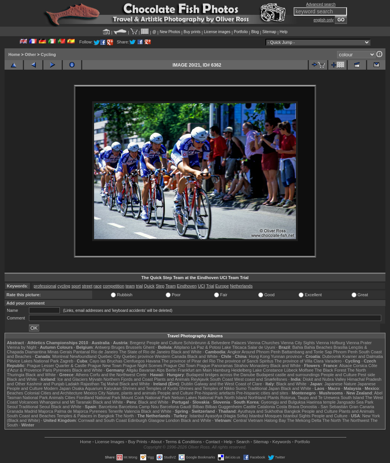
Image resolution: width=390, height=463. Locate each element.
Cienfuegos (134, 361)
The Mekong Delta (304, 420)
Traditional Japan (264, 388)
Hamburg (221, 370)
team (129, 286)
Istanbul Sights (296, 416)
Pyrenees (62, 370)
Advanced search (321, 4)
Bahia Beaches (318, 347)
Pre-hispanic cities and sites (262, 393)
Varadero (332, 361)
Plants (273, 397)
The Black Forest (330, 370)
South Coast (221, 379)
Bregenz (137, 342)
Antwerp (102, 347)
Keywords (281, 441)
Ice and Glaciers (73, 379)
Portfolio (241, 32)
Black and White (186, 352)
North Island (235, 397)
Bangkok (292, 411)
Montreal (60, 356)
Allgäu (132, 370)
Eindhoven (187, 286)
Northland (257, 397)
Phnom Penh (345, 352)
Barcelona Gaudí (176, 406)
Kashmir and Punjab (45, 384)
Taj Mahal (109, 384)
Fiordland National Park (98, 397)
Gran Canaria (361, 406)
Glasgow (156, 420)
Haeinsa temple (321, 402)
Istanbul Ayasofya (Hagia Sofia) (218, 416)
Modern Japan (57, 388)
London (173, 420)
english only (323, 20)
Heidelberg (241, 370)
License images (217, 32)
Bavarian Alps (152, 370)
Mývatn (95, 379)
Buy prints (192, 32)
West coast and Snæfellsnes (260, 379)
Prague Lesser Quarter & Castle (57, 365)
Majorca (45, 411)
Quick (149, 286)
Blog (255, 32)
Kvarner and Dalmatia (362, 356)
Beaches (15, 393)
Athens (81, 374)
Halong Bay (275, 420)
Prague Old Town (179, 365)
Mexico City (94, 393)
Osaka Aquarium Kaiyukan (96, 388)
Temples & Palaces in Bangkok (85, 416)
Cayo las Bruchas (106, 361)
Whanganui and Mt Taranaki (66, 402)
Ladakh (72, 384)
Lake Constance (268, 370)
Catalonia (266, 406)
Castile (249, 406)
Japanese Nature (340, 384)
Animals (56, 397)
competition (113, 286)
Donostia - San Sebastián (324, 406)
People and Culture (164, 342)
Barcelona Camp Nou (139, 406)
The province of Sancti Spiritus (245, 361)
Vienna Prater (359, 342)
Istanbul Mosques (265, 416)
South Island (352, 397)
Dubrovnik (331, 356)
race (98, 286)
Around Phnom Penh (260, 352)
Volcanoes (28, 402)
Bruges (118, 347)
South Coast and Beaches (31, 416)
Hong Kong (259, 356)
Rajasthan (89, 384)
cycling (64, 286)
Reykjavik (200, 379)
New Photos (170, 32)
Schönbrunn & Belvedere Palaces (215, 342)
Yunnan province (286, 356)
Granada (15, 411)
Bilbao (198, 406)
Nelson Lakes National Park (197, 397)
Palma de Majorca (71, 411)
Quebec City (109, 356)
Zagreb (66, 361)
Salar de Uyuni (261, 347)
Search (242, 441)
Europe (222, 286)
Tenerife (115, 411)
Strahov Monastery (251, 365)
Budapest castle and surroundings (288, 374)
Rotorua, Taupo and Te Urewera (310, 397)
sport (75, 286)
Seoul (12, 406)
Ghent (149, 347)
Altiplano (182, 347)
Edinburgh (137, 420)
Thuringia (15, 374)
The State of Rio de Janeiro (144, 352)
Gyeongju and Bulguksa (283, 402)
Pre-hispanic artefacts (215, 393)
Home (14, 54)
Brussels (134, 347)
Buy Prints (137, 441)
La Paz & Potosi (206, 347)
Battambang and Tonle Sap (306, 352)
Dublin (187, 384)
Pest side (366, 374)
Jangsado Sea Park (355, 402)
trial (139, 286)
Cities (70, 397)
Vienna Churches (264, 342)
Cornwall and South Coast (102, 420)
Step (160, 286)
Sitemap (269, 32)
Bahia (297, 347)
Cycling (48, 54)
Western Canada (170, 356)
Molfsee (306, 370)
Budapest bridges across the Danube (220, 374)
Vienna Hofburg (330, 342)
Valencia (132, 411)
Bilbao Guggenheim (223, 406)
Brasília (341, 347)
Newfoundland (83, 356)
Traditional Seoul (34, 406)
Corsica (360, 365)
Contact (213, 441)
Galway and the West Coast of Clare (228, 384)
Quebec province (137, 356)
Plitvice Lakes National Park (33, 361)
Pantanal (81, 352)
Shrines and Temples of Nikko (206, 388)
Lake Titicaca (234, 347)
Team (170, 286)
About (156, 441)
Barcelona (108, 406)
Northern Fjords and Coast (128, 379)
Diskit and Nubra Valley (324, 379)
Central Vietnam (248, 420)
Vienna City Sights (298, 342)
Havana (153, 361)
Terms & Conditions (183, 441)
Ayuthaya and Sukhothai (260, 411)
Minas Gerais (59, 352)
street (87, 286)
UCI (201, 286)
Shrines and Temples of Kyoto (150, 388)
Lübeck (290, 370)
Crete (141, 374)
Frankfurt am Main (195, 370)
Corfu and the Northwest (112, 374)
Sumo (241, 388)
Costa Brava (287, 406)
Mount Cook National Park (145, 397)
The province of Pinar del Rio (188, 361)
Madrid (30, 411)
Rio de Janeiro (104, 352)
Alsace (345, 365)
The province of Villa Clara (299, 361)
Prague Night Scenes (142, 365)
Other (30, 54)
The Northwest (355, 420)
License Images (109, 441)
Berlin (171, 370)
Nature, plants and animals (132, 393)
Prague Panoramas (215, 365)
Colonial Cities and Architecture (53, 393)
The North (356, 370)
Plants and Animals (172, 379)
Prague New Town (104, 365)
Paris (47, 370)
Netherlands (241, 286)
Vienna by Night (21, 347)
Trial (210, 286)
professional (45, 286)
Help (284, 32)
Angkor (234, 352)
